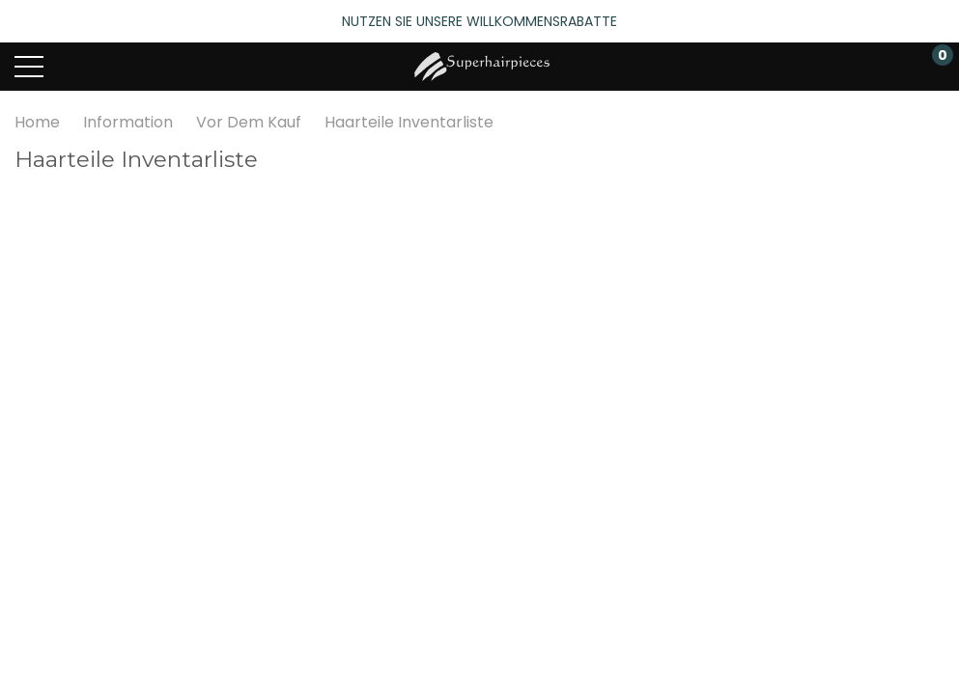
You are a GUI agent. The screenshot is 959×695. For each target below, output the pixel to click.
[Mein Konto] (860, 66)
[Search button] (104, 66)
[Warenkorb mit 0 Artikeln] (932, 66)
